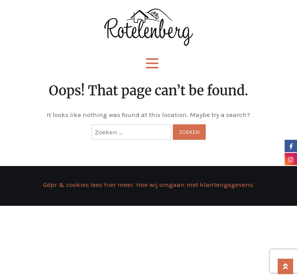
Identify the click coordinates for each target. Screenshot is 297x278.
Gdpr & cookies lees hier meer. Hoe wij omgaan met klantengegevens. (148, 184)
